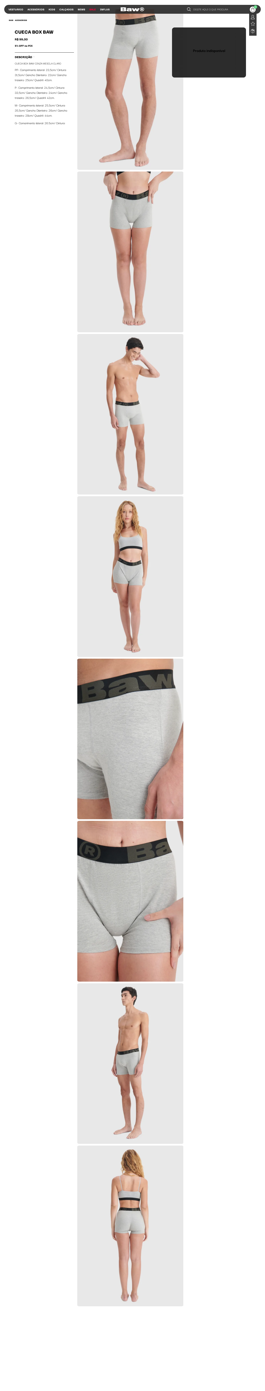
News (81, 9)
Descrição (25, 56)
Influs (105, 9)
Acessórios (35, 9)
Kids (52, 9)
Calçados (66, 9)
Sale (92, 9)
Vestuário (15, 9)
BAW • (11, 20)
